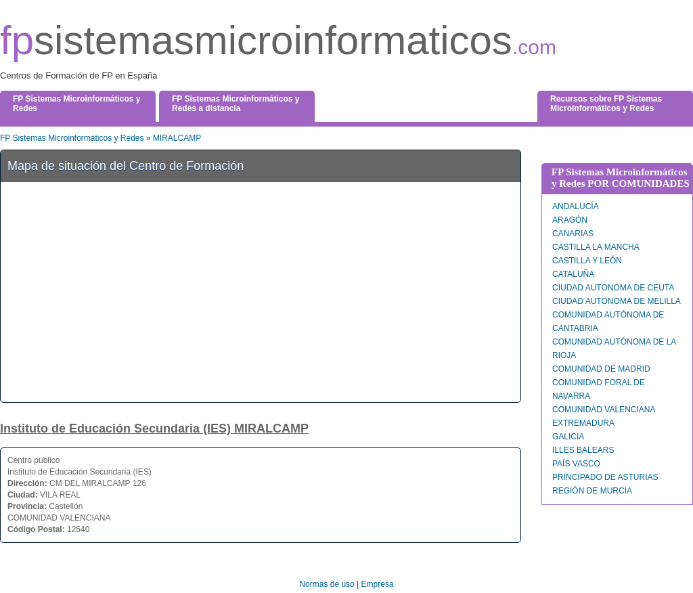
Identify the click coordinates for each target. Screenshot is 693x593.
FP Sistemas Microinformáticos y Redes (72, 138)
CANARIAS (573, 233)
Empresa (377, 584)
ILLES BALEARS (583, 450)
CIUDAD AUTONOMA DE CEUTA (613, 287)
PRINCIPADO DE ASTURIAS (605, 477)
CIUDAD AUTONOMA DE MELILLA (616, 301)
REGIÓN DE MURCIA (592, 491)
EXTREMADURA (583, 423)
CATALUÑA (573, 274)
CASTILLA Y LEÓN (587, 260)
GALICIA (568, 436)
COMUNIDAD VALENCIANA (603, 409)
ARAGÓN (569, 220)
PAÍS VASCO (576, 463)
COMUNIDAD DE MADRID (601, 369)
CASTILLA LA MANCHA (596, 247)
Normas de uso (326, 584)
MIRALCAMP (177, 138)
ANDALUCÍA (575, 206)
